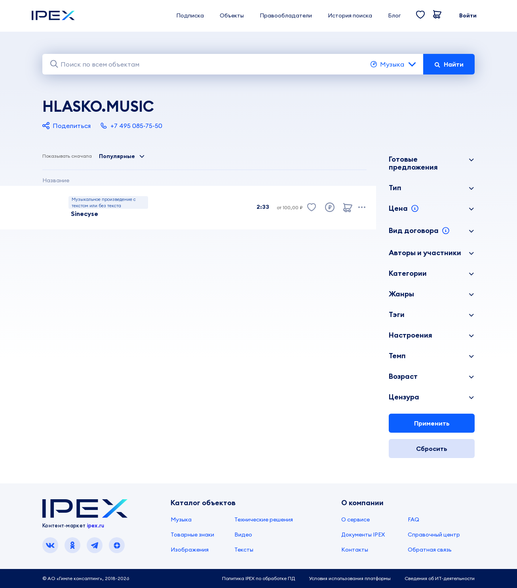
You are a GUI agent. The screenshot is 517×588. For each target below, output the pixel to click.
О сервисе (355, 519)
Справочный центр (434, 534)
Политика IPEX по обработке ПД (258, 578)
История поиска (350, 15)
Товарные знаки (192, 534)
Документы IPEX (363, 534)
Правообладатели (286, 15)
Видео (243, 534)
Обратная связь (430, 549)
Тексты (243, 549)
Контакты (354, 549)
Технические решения (263, 519)
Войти (468, 15)
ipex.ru (96, 525)
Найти (449, 64)
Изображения (190, 549)
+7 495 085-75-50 (131, 125)
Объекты (232, 15)
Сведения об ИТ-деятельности (440, 578)
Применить (432, 423)
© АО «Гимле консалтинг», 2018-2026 (85, 578)
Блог (394, 15)
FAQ (413, 519)
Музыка (394, 64)
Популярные (122, 156)
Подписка (190, 15)
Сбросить (431, 448)
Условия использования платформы (350, 578)
